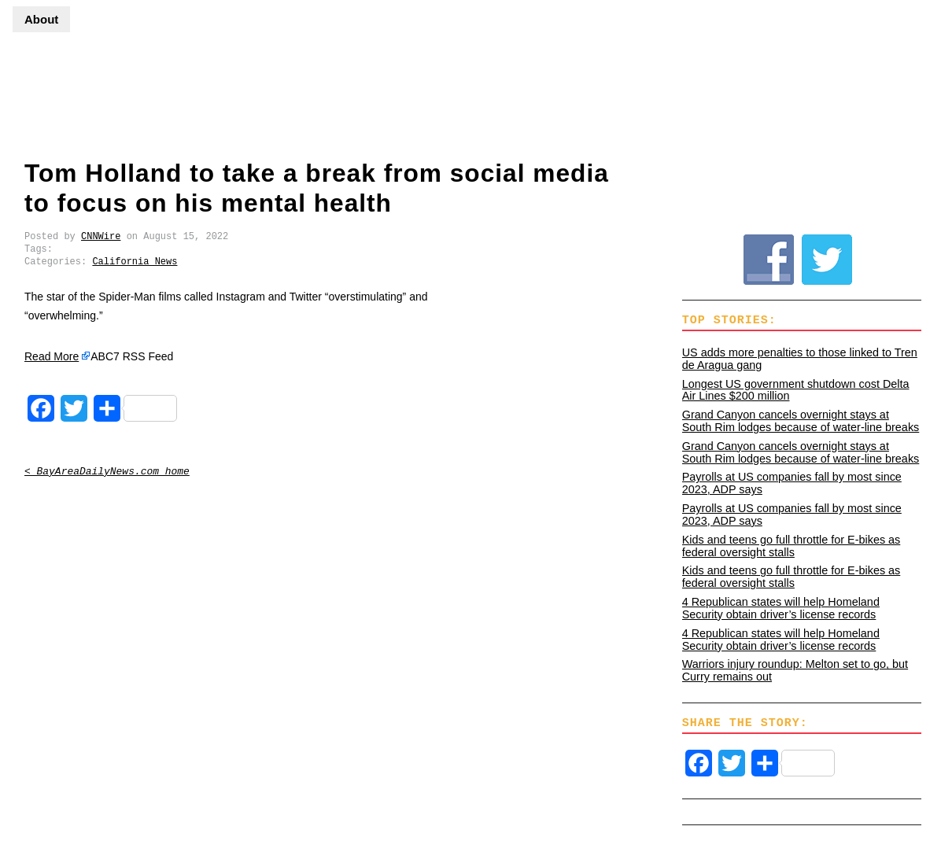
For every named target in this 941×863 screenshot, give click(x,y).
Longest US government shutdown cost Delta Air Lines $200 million (796, 390)
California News (134, 261)
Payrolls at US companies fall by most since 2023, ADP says (792, 483)
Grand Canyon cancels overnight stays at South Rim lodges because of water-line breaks (801, 420)
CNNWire (100, 236)
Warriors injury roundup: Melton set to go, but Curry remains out (795, 670)
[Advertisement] (470, 82)
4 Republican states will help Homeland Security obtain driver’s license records (781, 608)
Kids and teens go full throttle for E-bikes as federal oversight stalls (791, 546)
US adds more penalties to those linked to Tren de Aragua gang (799, 358)
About (41, 19)
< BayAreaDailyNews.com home (107, 471)
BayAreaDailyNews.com (64, 97)
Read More (51, 356)
